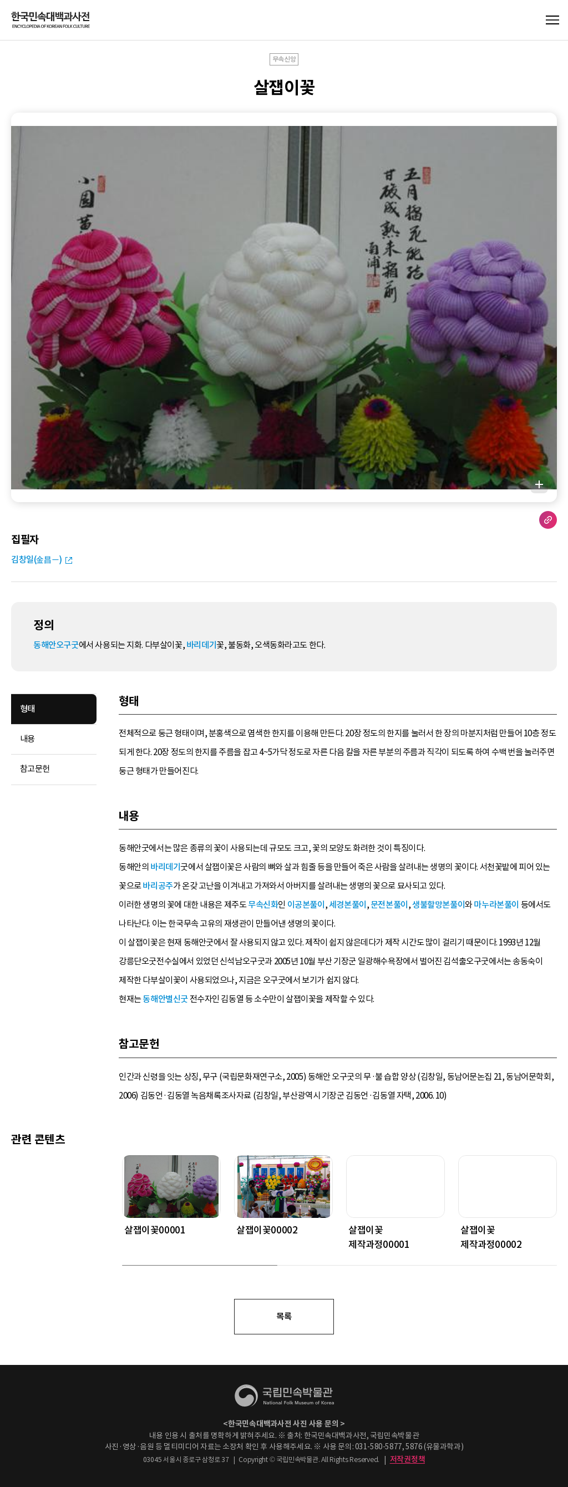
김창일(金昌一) (36, 559)
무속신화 (263, 904)
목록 (283, 1316)
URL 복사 (548, 520)
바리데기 (201, 645)
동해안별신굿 (165, 999)
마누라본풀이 (496, 904)
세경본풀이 (348, 904)
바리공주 (158, 886)
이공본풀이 (306, 904)
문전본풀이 (389, 904)
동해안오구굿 (56, 645)
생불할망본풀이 (438, 904)
